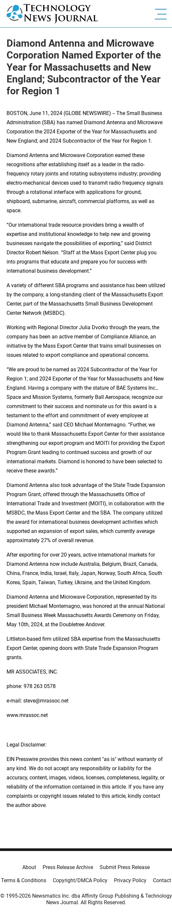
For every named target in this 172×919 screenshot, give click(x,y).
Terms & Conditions (23, 880)
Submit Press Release (125, 867)
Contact (162, 880)
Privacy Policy (130, 880)
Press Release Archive (68, 867)
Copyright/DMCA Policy (80, 880)
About (29, 867)
